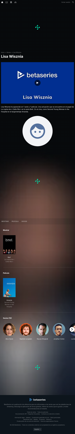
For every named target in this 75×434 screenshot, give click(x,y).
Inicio (3, 52)
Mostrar (5, 221)
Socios (24, 221)
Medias (36, 419)
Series (9, 52)
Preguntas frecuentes (34, 414)
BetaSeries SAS (27, 419)
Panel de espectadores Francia (49, 421)
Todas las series (31, 412)
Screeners (42, 419)
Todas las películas (42, 412)
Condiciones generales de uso (40, 417)
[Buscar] (73, 2)
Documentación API (21, 414)
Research (49, 419)
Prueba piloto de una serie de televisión (28, 421)
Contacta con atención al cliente (50, 414)
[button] (9, 331)
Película (15, 221)
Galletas (28, 417)
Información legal (19, 417)
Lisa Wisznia (17, 52)
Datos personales (55, 417)
